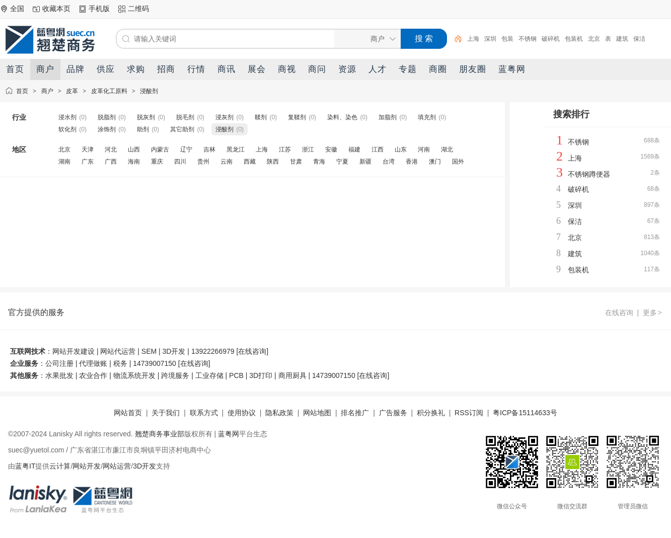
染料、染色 (342, 117)
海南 (134, 161)
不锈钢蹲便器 (589, 174)
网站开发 (86, 466)
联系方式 (204, 413)
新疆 (365, 161)
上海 (473, 38)
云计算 (59, 466)
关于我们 (166, 413)
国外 (458, 161)
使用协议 (242, 413)
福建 (354, 149)
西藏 (250, 161)
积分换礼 (431, 413)
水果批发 (59, 375)
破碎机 (551, 38)
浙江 (308, 149)
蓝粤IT (25, 466)
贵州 (203, 161)
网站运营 (117, 466)
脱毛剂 (185, 117)
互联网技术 (27, 351)
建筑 (622, 38)
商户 (47, 91)
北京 (594, 38)
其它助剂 (182, 129)
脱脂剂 (107, 117)
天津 (88, 149)
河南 (424, 149)
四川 (180, 161)
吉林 (209, 149)
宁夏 (342, 161)
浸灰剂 (224, 117)
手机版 (99, 9)
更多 (653, 313)
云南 (226, 161)
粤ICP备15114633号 (525, 413)
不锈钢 (527, 38)
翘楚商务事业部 (159, 434)
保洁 (639, 38)
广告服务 (393, 413)
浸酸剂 (149, 91)
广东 (88, 161)
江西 (377, 149)
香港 (412, 161)
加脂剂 (388, 117)
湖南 (64, 161)
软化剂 (67, 129)
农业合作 (93, 375)
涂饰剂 (107, 129)
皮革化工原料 (109, 91)
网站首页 (128, 413)
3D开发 (144, 466)
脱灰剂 (146, 117)
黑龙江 (236, 149)
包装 (507, 38)
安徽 (331, 149)
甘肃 (296, 161)
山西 (134, 149)
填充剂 (427, 117)
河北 (111, 149)
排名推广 (355, 413)
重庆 (157, 161)
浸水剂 (67, 117)
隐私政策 (279, 413)
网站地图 (317, 413)
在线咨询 (619, 313)
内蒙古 (160, 149)
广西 (111, 161)
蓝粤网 (228, 434)
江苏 (285, 149)
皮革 (72, 91)
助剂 (143, 129)
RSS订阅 (469, 413)
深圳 (490, 38)
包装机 (574, 38)
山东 (401, 149)
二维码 (138, 9)
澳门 (435, 161)
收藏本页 (56, 9)
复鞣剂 (297, 117)
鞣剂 (261, 117)
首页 (22, 91)
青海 (319, 161)
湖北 (447, 149)
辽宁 (186, 149)
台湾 (389, 161)
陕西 (273, 161)
